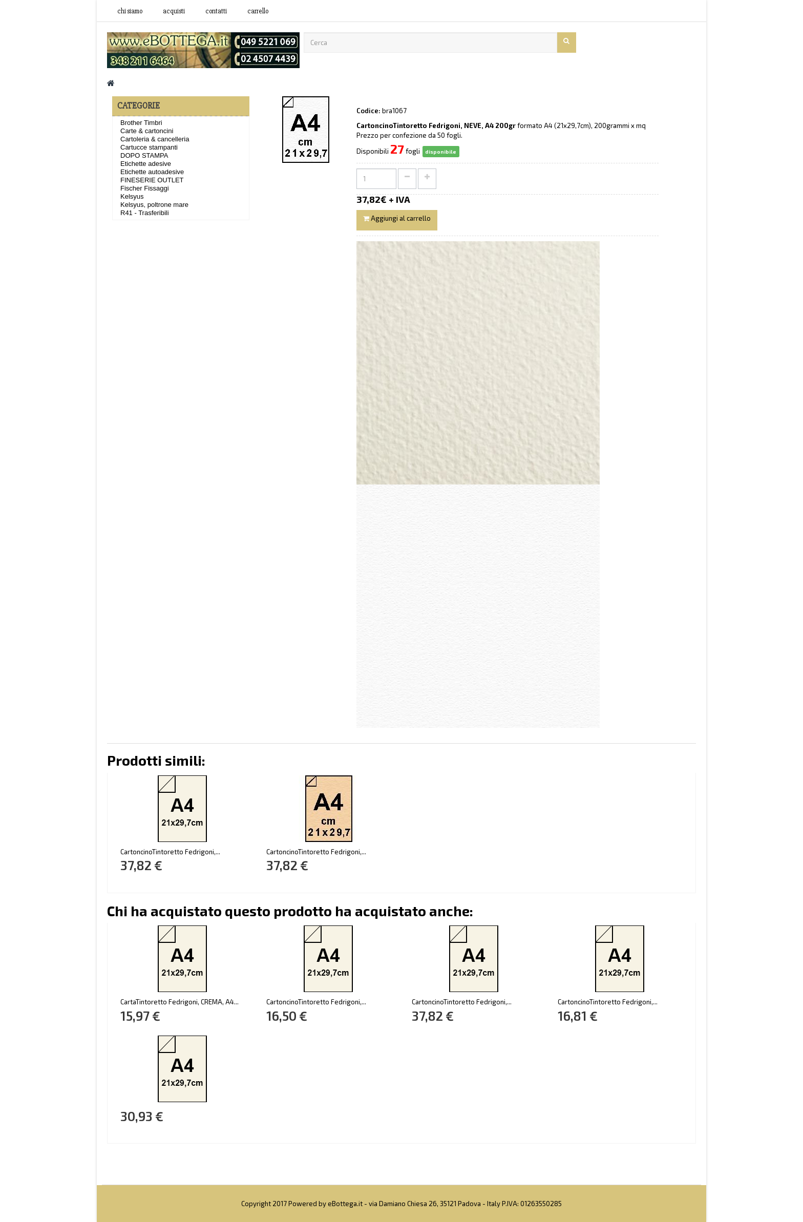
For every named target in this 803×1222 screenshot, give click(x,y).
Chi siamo (129, 11)
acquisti (174, 11)
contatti (216, 11)
